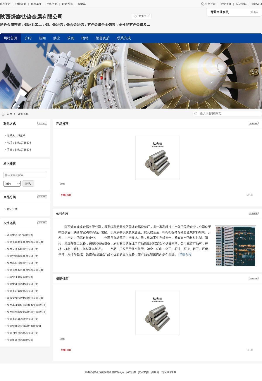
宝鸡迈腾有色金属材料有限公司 (25, 270)
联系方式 (67, 3)
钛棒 (62, 183)
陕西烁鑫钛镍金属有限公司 (31, 17)
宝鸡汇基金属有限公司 (20, 339)
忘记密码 (241, 3)
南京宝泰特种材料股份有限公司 (25, 298)
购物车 (82, 3)
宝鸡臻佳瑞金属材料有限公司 (24, 325)
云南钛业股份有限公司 (20, 277)
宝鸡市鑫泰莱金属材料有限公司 (25, 242)
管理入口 (257, 3)
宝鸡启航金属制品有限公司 (22, 332)
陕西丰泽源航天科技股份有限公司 (26, 305)
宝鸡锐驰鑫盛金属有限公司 (22, 256)
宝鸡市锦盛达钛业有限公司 (22, 318)
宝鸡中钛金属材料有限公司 (22, 284)
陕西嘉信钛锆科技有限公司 (22, 263)
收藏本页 (21, 3)
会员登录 (210, 3)
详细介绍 (185, 254)
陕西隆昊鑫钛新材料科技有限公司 (26, 311)
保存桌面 (36, 3)
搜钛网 (155, 372)
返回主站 (5, 3)
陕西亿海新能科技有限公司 (22, 249)
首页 (9, 114)
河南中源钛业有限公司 (20, 235)
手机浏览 (52, 3)
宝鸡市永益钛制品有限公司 (22, 291)
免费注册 (226, 3)
